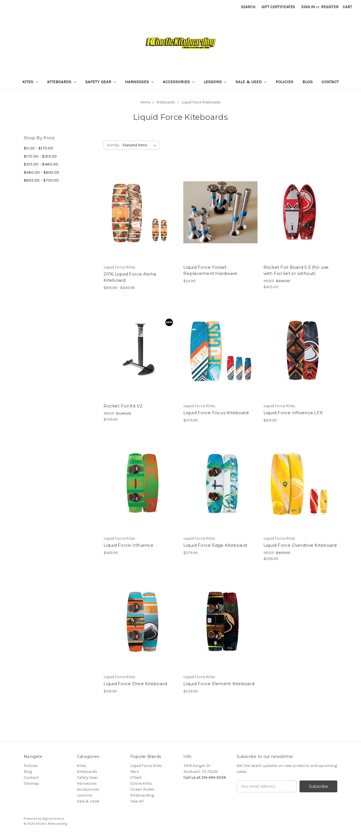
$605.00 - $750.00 (41, 180)
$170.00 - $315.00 (40, 156)
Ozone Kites (141, 783)
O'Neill (136, 777)
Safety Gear (100, 81)
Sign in (308, 7)
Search (248, 7)
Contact (330, 81)
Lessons (215, 81)
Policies (284, 81)
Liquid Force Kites (146, 765)
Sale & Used (251, 81)
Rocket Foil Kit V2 (123, 406)
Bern (134, 771)
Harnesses (139, 81)
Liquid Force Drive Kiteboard (135, 683)
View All (137, 801)
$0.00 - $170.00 (38, 148)
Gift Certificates (278, 7)
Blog (307, 81)
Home (145, 102)
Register (329, 7)
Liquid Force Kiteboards (201, 102)
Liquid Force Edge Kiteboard (215, 545)
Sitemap (31, 783)
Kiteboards (61, 81)
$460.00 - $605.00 (41, 172)
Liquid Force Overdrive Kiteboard (300, 545)
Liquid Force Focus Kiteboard (215, 412)
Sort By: (113, 145)
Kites (30, 81)
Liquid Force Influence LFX (293, 412)
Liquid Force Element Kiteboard (218, 683)
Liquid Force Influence (128, 545)
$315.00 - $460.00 (41, 164)
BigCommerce (53, 819)
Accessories (179, 81)
